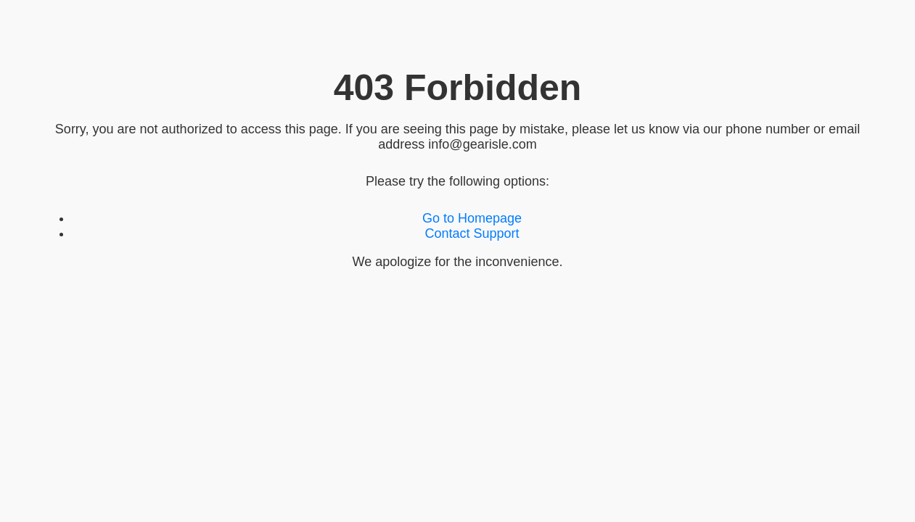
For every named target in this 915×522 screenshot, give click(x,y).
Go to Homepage (472, 218)
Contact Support (471, 233)
